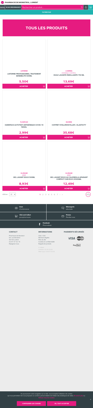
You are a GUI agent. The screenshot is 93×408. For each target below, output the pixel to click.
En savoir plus (78, 396)
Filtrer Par (46, 12)
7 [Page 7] (57, 348)
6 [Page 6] (54, 348)
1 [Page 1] (40, 348)
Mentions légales (43, 391)
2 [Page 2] (42, 348)
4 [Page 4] (48, 348)
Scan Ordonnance (13, 7)
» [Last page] (62, 348)
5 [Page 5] (51, 348)
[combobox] (51, 7)
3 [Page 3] (45, 348)
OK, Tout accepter (61, 403)
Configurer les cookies (31, 403)
